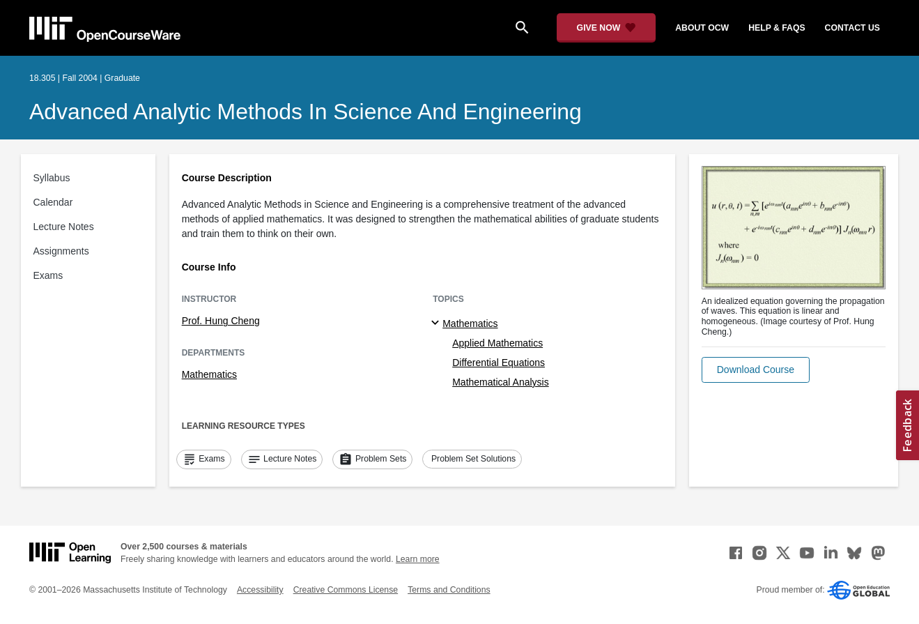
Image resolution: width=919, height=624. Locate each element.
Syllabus (51, 177)
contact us (852, 28)
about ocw (702, 28)
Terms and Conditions (449, 590)
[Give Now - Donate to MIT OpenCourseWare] (606, 28)
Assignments (61, 251)
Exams (48, 275)
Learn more (418, 559)
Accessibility (260, 590)
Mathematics (209, 374)
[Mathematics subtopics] (437, 323)
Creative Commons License (345, 590)
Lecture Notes (63, 226)
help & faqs (776, 28)
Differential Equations (498, 362)
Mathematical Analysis (500, 382)
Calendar (53, 202)
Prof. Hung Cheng (221, 320)
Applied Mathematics (497, 343)
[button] (756, 370)
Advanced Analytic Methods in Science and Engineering (305, 111)
